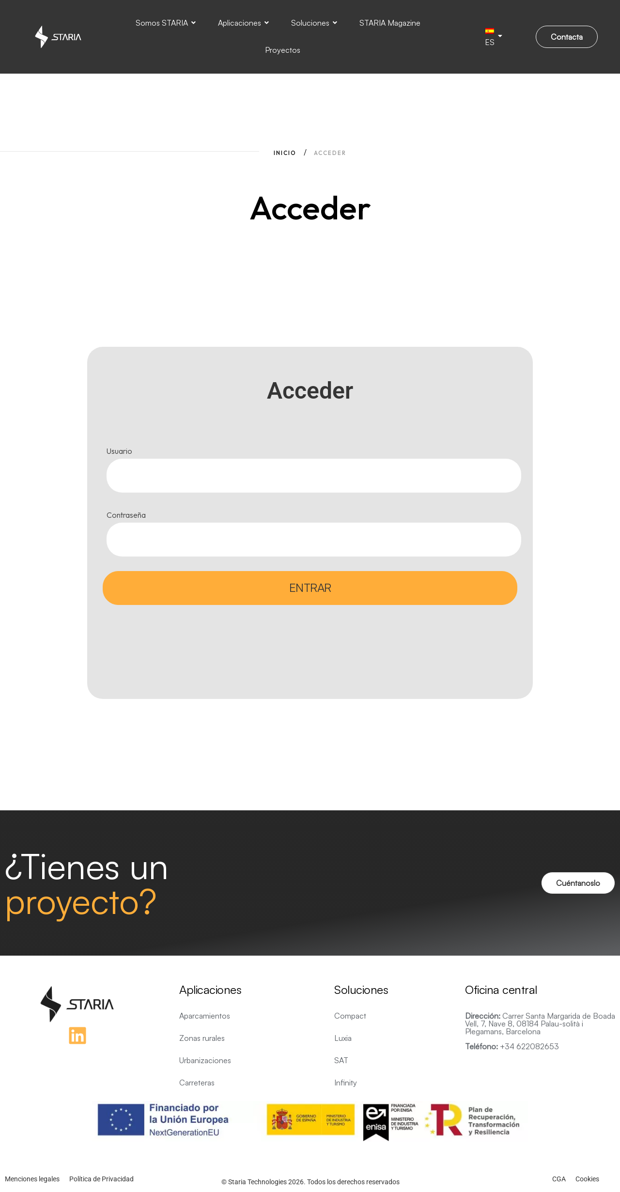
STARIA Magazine (389, 23)
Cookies (587, 1179)
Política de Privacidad (101, 1179)
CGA (559, 1179)
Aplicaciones (243, 23)
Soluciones (314, 23)
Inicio (285, 152)
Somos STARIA (166, 23)
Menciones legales (32, 1179)
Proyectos (282, 50)
